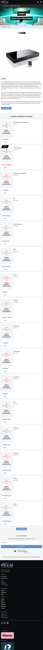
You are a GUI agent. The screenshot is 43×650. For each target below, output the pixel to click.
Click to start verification (23, 551)
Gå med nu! (21, 546)
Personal (3, 602)
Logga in (2, 599)
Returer (2, 594)
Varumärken (3, 26)
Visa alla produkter (6, 108)
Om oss (2, 600)
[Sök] (21, 6)
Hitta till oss (3, 604)
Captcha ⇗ (26, 552)
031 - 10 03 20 (4, 576)
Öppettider (3, 606)
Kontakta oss (3, 592)
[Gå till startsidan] (4, 2)
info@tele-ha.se (4, 578)
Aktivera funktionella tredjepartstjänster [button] (6, 132)
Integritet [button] (3, 608)
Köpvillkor (3, 590)
